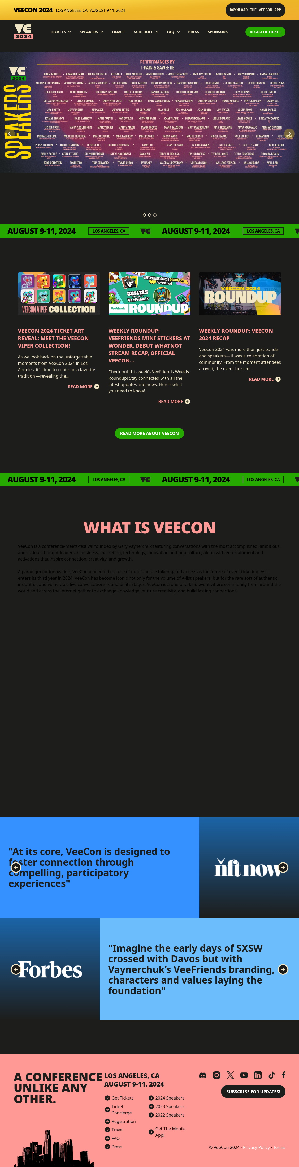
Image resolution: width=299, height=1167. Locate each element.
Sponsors (218, 31)
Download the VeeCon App (255, 10)
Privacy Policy (257, 1147)
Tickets (61, 31)
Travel (118, 31)
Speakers (91, 31)
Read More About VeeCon (149, 433)
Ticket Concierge (122, 1110)
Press (193, 31)
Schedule (146, 31)
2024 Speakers (169, 1098)
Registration (124, 1121)
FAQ (173, 31)
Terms (279, 1147)
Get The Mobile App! (170, 1132)
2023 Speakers (169, 1106)
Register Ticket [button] (265, 31)
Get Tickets (122, 1098)
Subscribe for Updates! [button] (253, 1092)
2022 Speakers (169, 1115)
